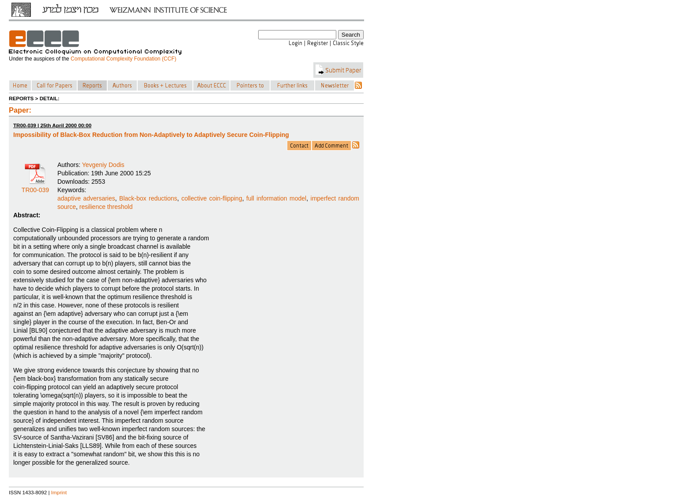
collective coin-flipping (211, 198)
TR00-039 (35, 186)
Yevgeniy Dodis (103, 164)
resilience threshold (106, 206)
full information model (276, 198)
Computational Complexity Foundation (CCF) (123, 59)
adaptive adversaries (86, 198)
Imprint (59, 492)
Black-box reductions (148, 198)
